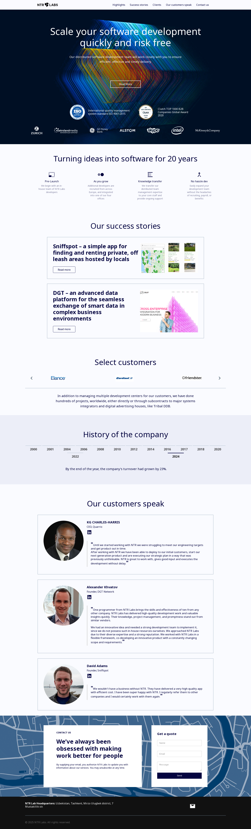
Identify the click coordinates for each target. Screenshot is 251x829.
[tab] (33, 449)
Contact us (202, 5)
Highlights (119, 5)
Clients (157, 5)
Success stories (139, 5)
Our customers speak (179, 5)
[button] (31, 378)
